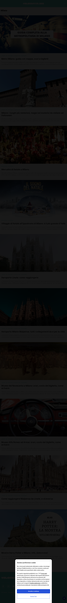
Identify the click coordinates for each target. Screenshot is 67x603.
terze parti (44, 573)
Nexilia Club (33, 596)
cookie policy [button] (40, 570)
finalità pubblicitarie (35, 583)
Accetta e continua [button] (33, 591)
